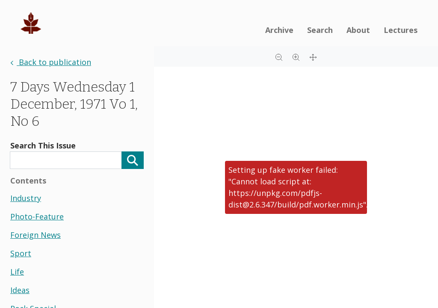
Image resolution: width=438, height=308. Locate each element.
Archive (279, 30)
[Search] (132, 160)
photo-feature (37, 216)
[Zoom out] (279, 56)
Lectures (400, 30)
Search (320, 30)
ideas (20, 290)
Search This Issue (43, 145)
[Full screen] (313, 56)
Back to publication (50, 62)
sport (20, 253)
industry (25, 198)
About (358, 30)
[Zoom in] (296, 56)
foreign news (35, 235)
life (17, 272)
